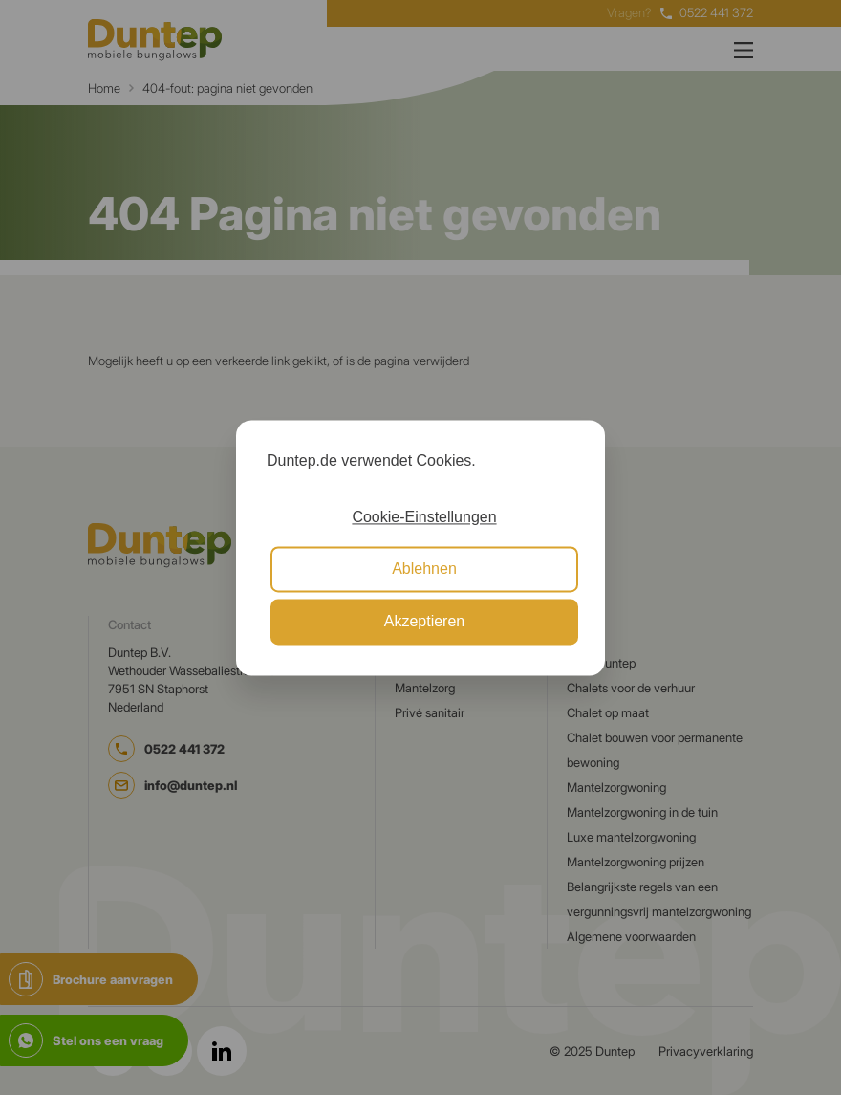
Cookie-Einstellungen (424, 517)
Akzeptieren (424, 621)
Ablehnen (424, 569)
